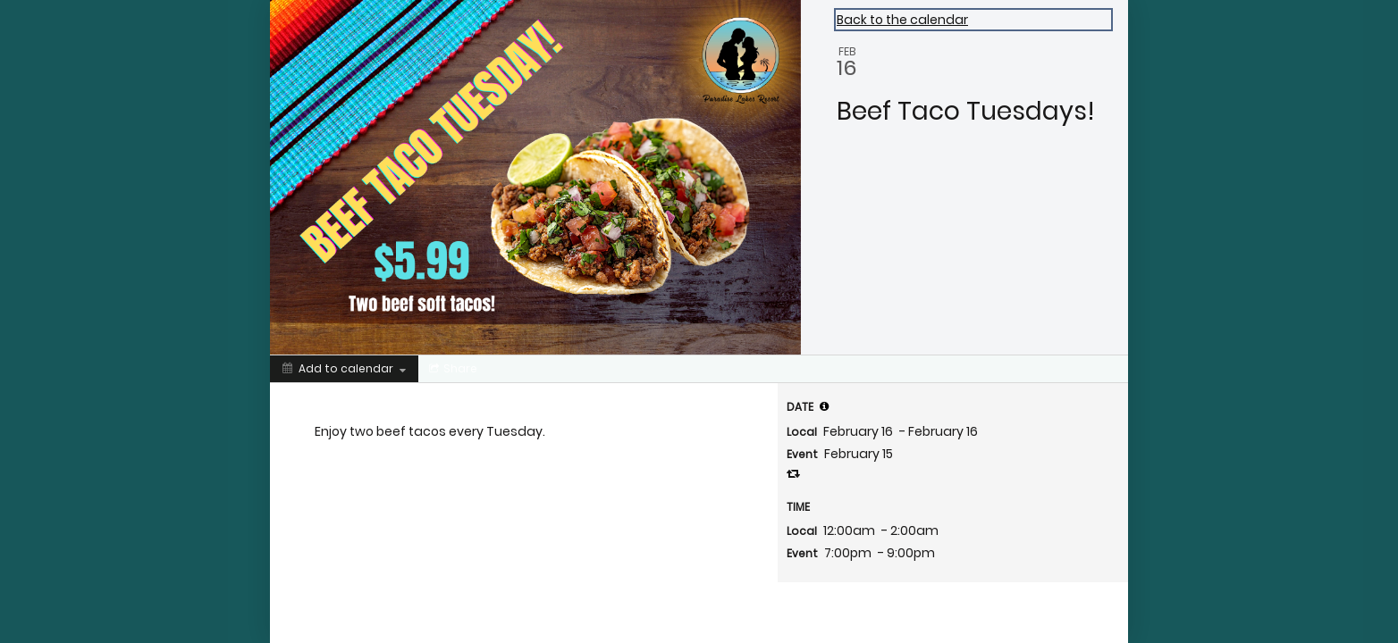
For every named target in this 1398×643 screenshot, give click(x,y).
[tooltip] (824, 406)
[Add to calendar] (344, 368)
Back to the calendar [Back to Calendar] (902, 20)
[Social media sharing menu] (451, 368)
